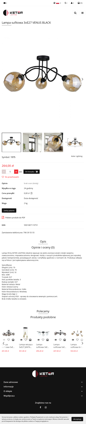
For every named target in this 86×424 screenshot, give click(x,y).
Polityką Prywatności (37, 417)
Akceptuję (77, 419)
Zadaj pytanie (9, 210)
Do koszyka (31, 171)
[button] (80, 3)
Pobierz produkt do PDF (13, 217)
